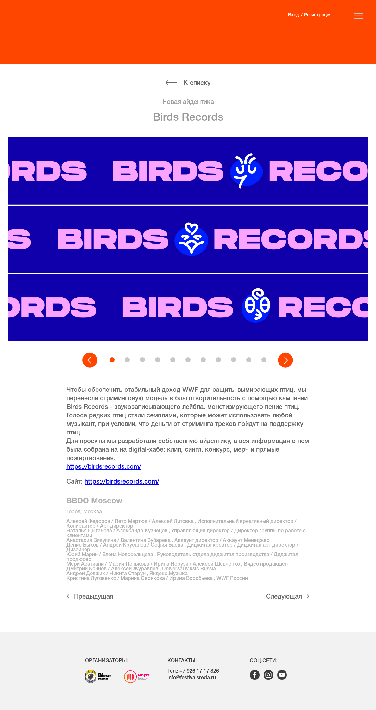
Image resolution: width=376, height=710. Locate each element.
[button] (90, 360)
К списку (197, 83)
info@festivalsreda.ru (191, 678)
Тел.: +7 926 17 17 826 (193, 671)
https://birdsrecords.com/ (103, 467)
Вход (293, 15)
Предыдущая (93, 597)
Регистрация (318, 15)
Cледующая (284, 597)
